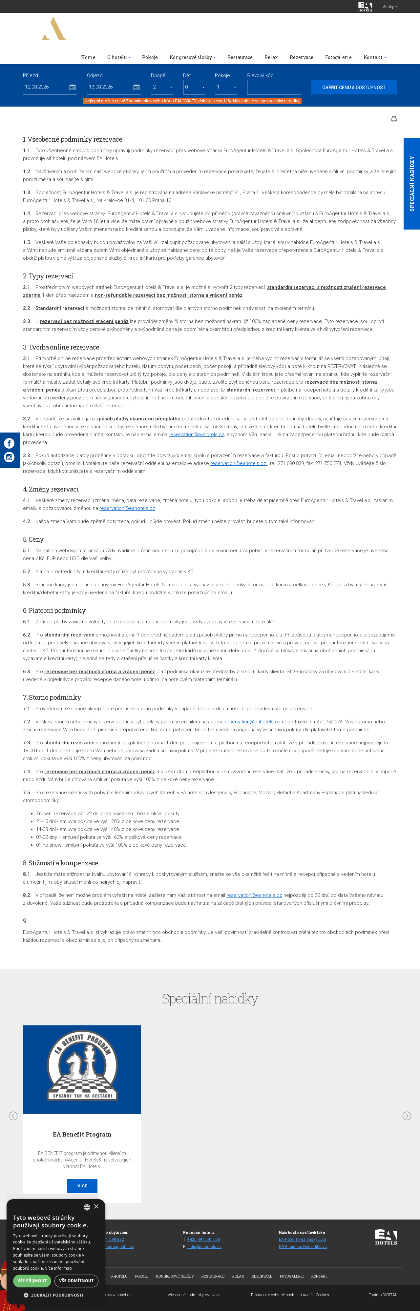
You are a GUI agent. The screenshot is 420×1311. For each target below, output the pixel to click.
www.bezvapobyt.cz (114, 1295)
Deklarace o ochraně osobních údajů (282, 1295)
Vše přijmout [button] (32, 1280)
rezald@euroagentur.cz (112, 1246)
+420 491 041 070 (203, 1239)
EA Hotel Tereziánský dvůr (302, 1239)
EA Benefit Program (82, 1134)
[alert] (56, 1251)
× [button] (96, 1206)
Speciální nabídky (412, 184)
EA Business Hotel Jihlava (303, 1246)
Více (82, 1185)
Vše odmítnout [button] (76, 1280)
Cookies (322, 1295)
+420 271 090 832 (107, 1239)
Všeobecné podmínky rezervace (194, 1295)
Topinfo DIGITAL (383, 1295)
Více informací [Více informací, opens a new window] (59, 1268)
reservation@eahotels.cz (196, 434)
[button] (55, 1295)
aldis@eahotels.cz (204, 1246)
